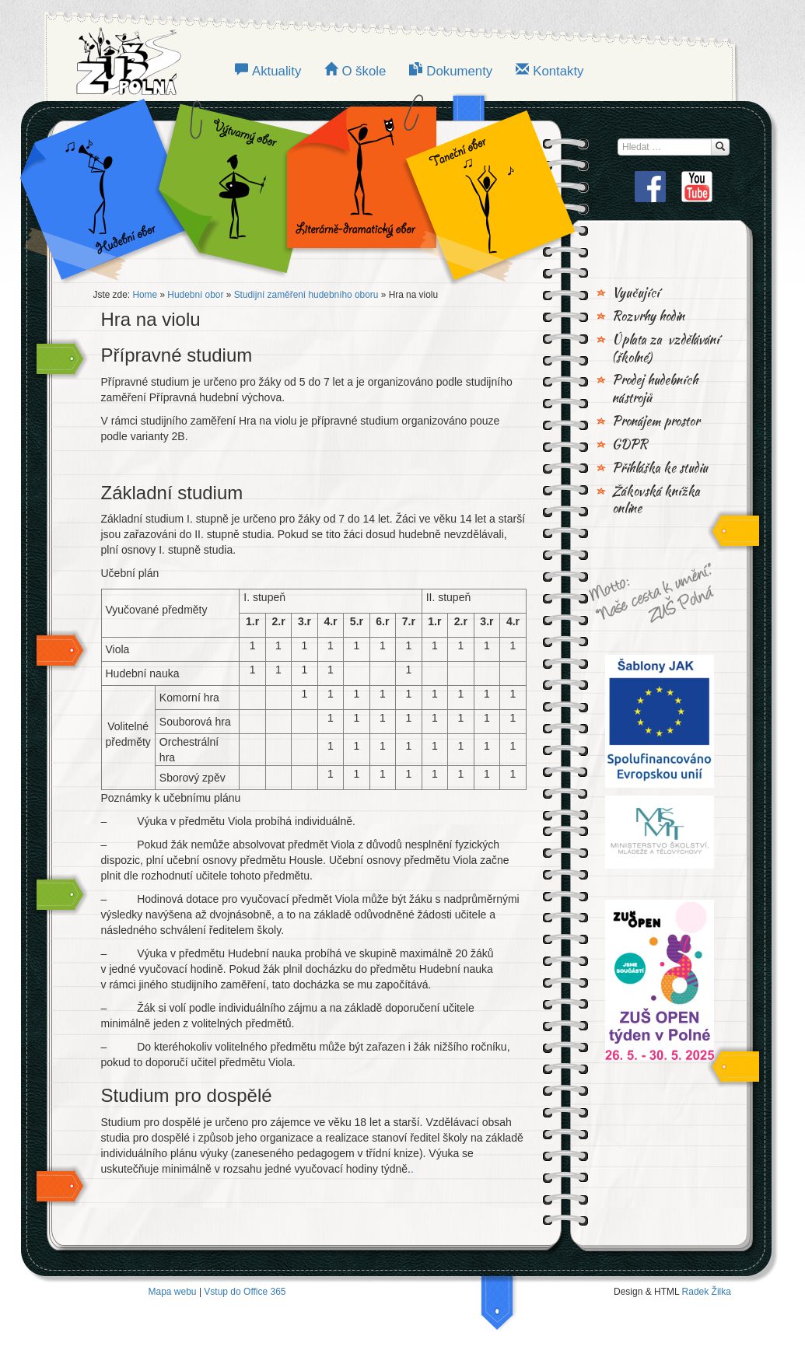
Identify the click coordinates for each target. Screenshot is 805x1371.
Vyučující (636, 293)
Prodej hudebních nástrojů (655, 389)
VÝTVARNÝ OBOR (231, 186)
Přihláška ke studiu (660, 468)
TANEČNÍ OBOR (482, 186)
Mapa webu (173, 1291)
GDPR (630, 444)
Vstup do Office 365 (244, 1291)
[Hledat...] (720, 147)
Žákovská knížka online (656, 500)
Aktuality (276, 71)
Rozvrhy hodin (648, 316)
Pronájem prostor (655, 421)
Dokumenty (459, 71)
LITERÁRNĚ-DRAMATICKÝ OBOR (357, 186)
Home (144, 294)
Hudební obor (115, 186)
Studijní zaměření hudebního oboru (306, 294)
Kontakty (558, 71)
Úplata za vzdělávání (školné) (665, 348)
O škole (363, 71)
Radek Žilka (706, 1291)
